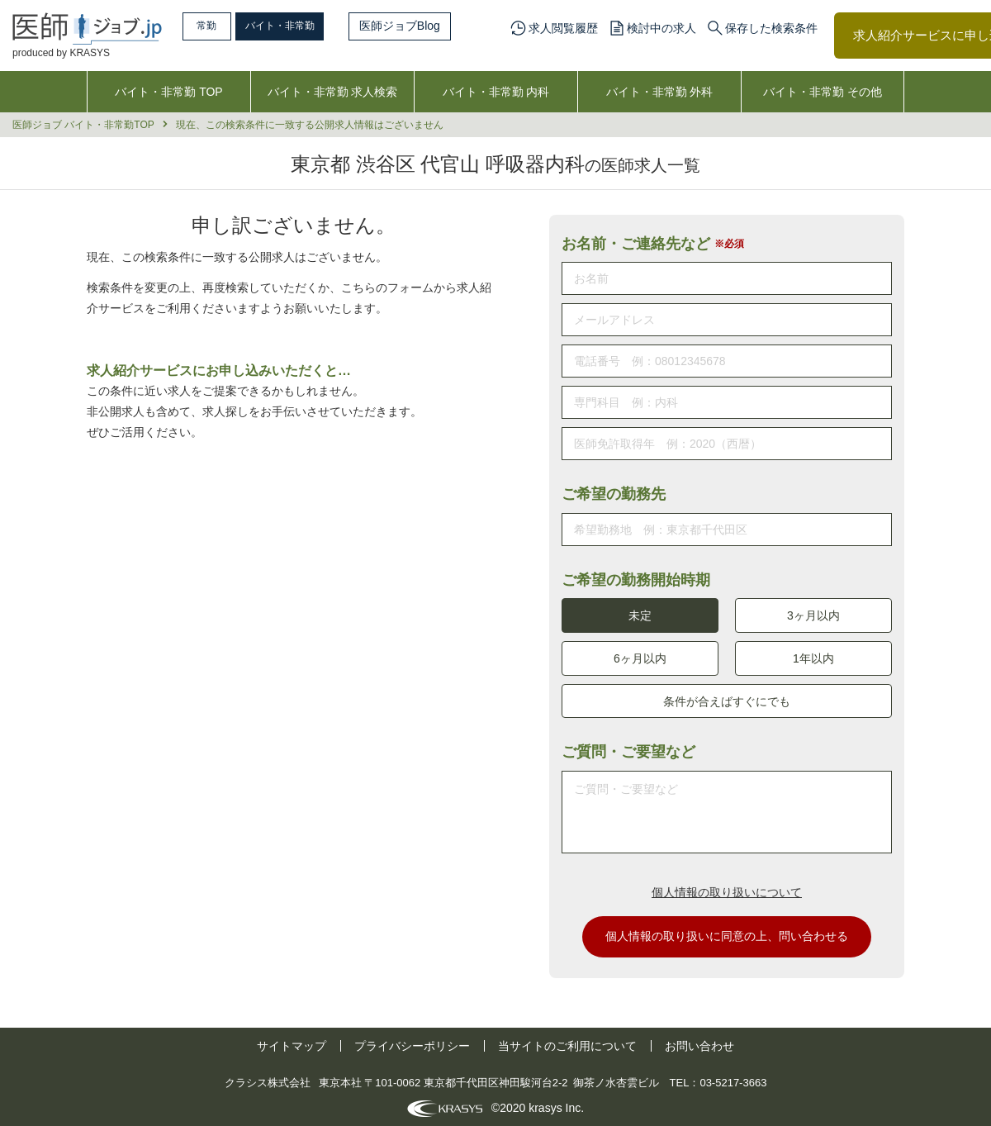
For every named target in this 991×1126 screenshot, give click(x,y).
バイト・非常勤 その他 (822, 91)
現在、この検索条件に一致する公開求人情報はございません (309, 125)
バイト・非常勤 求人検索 (333, 91)
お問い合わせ (699, 1041)
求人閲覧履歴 (563, 28)
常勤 (218, 25)
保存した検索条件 (771, 28)
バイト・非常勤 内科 (496, 91)
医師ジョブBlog (438, 25)
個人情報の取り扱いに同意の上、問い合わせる (726, 931)
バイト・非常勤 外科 (660, 91)
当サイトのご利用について (567, 1041)
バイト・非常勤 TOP (168, 91)
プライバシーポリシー (412, 1041)
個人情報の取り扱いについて (727, 887)
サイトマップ (291, 1041)
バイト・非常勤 (311, 25)
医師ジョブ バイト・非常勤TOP (83, 125)
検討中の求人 (661, 28)
